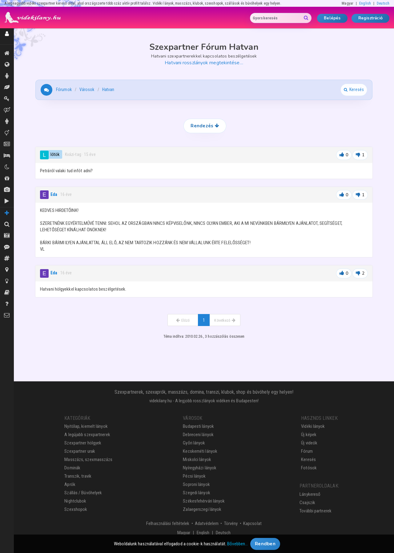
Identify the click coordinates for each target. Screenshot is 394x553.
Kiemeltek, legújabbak (7, 53)
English (365, 3)
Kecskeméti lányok (200, 451)
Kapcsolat (252, 523)
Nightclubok (75, 501)
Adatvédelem (207, 523)
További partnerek (316, 511)
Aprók (7, 144)
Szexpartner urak (79, 451)
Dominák (7, 98)
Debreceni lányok (198, 434)
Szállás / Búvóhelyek (7, 155)
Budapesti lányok (198, 426)
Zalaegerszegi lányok (202, 509)
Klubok (7, 167)
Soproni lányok (196, 484)
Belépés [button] (332, 18)
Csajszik (307, 502)
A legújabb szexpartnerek (87, 434)
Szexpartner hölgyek (82, 443)
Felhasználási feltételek (167, 523)
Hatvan (108, 89)
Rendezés (205, 126)
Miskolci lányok (197, 459)
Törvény (231, 523)
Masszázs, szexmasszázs (88, 459)
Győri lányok (194, 443)
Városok (86, 89)
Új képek (7, 189)
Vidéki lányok (313, 426)
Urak (7, 121)
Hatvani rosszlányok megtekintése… (204, 62)
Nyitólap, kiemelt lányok (85, 426)
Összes (7, 64)
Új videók (7, 201)
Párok (7, 110)
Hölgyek (7, 76)
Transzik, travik (7, 132)
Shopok (7, 178)
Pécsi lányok (194, 476)
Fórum (307, 451)
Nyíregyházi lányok (199, 468)
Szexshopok (75, 509)
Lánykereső (310, 494)
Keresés (308, 459)
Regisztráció (370, 18)
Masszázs (7, 87)
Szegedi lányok (196, 492)
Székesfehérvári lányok (204, 501)
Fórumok (64, 89)
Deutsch (383, 3)
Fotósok (309, 468)
